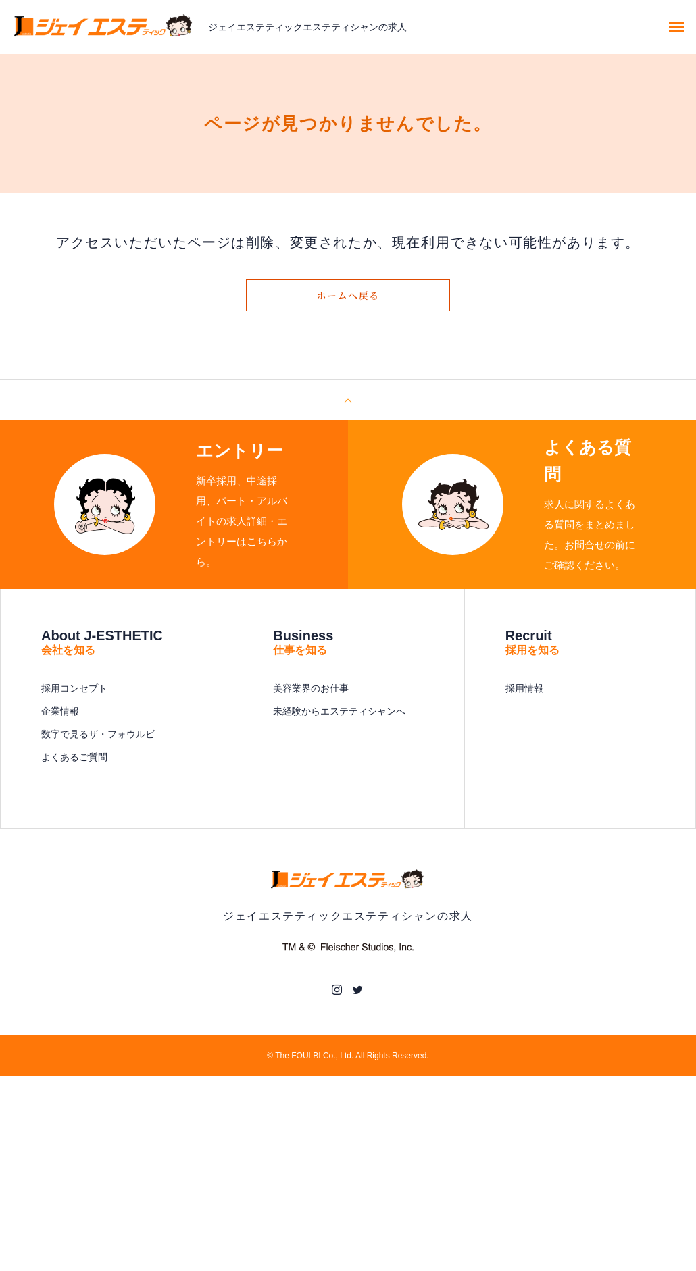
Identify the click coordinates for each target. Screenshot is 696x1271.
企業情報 (60, 711)
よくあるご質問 (74, 757)
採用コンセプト (74, 688)
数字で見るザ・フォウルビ (98, 734)
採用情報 (524, 688)
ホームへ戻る (348, 295)
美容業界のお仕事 (311, 688)
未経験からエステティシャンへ (339, 711)
